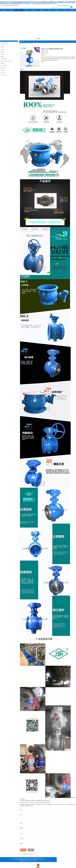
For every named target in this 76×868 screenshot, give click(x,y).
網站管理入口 (35, 860)
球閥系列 (2, 54)
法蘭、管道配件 (3, 74)
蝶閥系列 (2, 56)
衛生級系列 (3, 70)
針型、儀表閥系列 (4, 65)
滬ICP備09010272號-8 (29, 860)
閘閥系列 (2, 47)
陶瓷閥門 (2, 52)
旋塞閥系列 (3, 63)
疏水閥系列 (3, 72)
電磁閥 (37, 802)
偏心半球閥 (3, 45)
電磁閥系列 (3, 49)
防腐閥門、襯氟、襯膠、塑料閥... (6, 61)
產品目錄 (26, 43)
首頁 (23, 43)
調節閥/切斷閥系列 (4, 58)
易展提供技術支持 (22, 860)
